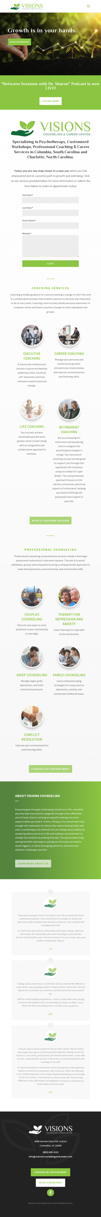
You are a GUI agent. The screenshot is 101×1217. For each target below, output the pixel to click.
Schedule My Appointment (50, 768)
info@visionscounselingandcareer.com (50, 1156)
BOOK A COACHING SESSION (50, 520)
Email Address (29, 221)
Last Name (27, 208)
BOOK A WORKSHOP (50, 1182)
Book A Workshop (19, 42)
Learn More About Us (33, 863)
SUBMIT (50, 263)
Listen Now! (50, 101)
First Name (27, 195)
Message (26, 233)
